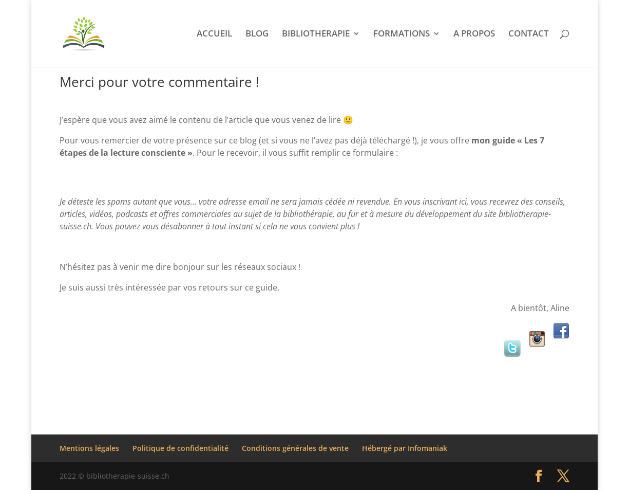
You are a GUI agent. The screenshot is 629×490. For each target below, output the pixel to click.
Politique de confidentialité (180, 448)
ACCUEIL (214, 34)
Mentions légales (89, 448)
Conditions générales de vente (295, 448)
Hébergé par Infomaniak (404, 448)
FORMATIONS (401, 34)
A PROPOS (474, 34)
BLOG (257, 34)
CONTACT (528, 34)
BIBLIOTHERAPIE (316, 34)
